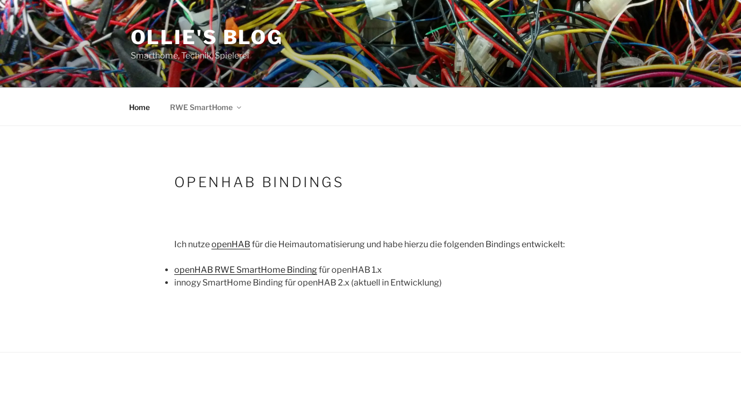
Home (139, 107)
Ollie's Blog (207, 37)
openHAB (230, 244)
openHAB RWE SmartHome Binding (245, 270)
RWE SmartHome (206, 107)
